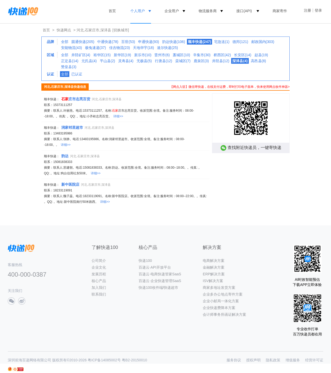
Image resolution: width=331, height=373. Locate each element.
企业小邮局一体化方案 (221, 301)
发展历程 (99, 274)
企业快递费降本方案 (219, 308)
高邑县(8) (258, 61)
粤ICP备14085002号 (104, 360)
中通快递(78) (107, 42)
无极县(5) (144, 61)
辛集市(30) (201, 55)
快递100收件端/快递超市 (158, 287)
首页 (112, 11)
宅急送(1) (221, 42)
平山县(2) (107, 61)
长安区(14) (242, 55)
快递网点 (64, 30)
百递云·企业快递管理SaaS (160, 281)
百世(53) (128, 42)
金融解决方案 (213, 267)
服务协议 (234, 360)
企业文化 (99, 267)
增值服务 (292, 360)
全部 (64, 42)
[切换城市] (120, 30)
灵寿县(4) (125, 61)
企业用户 (171, 11)
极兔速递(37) (95, 48)
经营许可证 (314, 360)
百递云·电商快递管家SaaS (160, 274)
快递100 (145, 261)
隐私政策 (273, 360)
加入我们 (99, 287)
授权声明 (253, 360)
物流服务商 (208, 11)
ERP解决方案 (214, 274)
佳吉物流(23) (119, 48)
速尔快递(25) (167, 48)
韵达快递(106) (173, 42)
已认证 (76, 74)
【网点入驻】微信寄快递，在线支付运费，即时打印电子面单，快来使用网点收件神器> (230, 87)
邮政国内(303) (262, 42)
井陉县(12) (220, 61)
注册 (307, 10)
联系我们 (99, 294)
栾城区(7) (183, 61)
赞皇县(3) (68, 67)
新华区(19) (122, 55)
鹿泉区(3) (201, 61)
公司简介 (99, 261)
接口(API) (244, 11)
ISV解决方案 (213, 281)
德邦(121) (240, 42)
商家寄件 (280, 11)
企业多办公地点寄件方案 (223, 294)
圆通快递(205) (82, 42)
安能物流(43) (71, 48)
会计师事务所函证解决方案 (224, 314)
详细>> (118, 116)
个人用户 (137, 11)
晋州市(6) (162, 55)
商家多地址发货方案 (219, 287)
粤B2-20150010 (134, 360)
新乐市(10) (143, 55)
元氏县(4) (89, 61)
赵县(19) (261, 55)
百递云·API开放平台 (155, 267)
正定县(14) (69, 61)
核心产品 (99, 281)
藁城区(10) (181, 55)
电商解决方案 (213, 261)
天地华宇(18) (143, 48)
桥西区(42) (222, 55)
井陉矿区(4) (80, 55)
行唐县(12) (163, 61)
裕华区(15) (102, 55)
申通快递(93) (148, 42)
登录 (318, 10)
